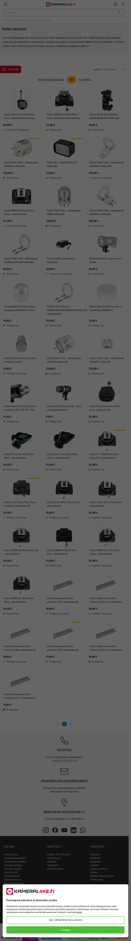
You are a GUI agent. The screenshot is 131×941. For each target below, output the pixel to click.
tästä (79, 912)
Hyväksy (65, 929)
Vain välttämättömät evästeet (65, 920)
